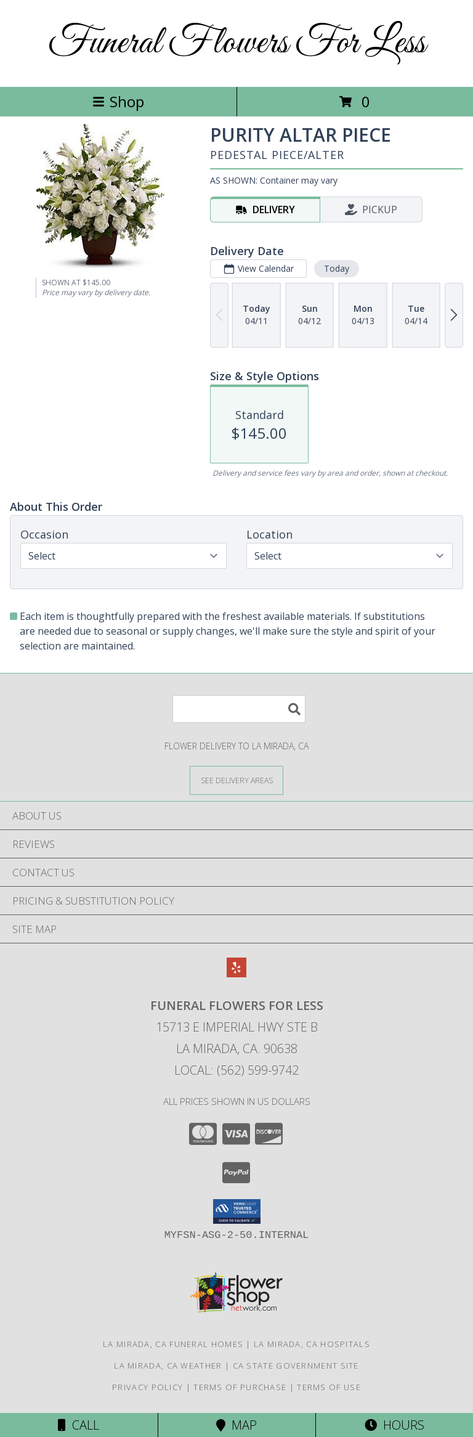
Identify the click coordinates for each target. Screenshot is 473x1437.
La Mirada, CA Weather (168, 1365)
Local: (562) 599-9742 (236, 1070)
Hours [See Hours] (394, 1425)
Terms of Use (329, 1387)
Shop (118, 101)
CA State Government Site (296, 1365)
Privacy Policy (147, 1387)
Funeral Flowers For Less (237, 43)
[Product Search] (238, 709)
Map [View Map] (236, 1425)
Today (336, 268)
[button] (237, 1211)
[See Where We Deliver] (236, 780)
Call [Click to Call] (78, 1425)
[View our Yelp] (236, 973)
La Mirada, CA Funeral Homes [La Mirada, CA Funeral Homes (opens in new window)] (173, 1343)
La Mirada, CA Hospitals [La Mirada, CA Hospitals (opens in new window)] (312, 1343)
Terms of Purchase (239, 1387)
